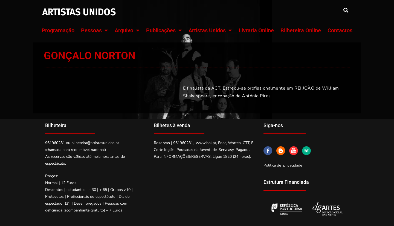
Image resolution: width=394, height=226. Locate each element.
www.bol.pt (206, 142)
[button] (345, 10)
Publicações (164, 30)
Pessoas (94, 30)
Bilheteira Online (300, 30)
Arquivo (127, 30)
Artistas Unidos (210, 30)
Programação (58, 30)
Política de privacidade (282, 165)
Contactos (340, 30)
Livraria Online (256, 30)
